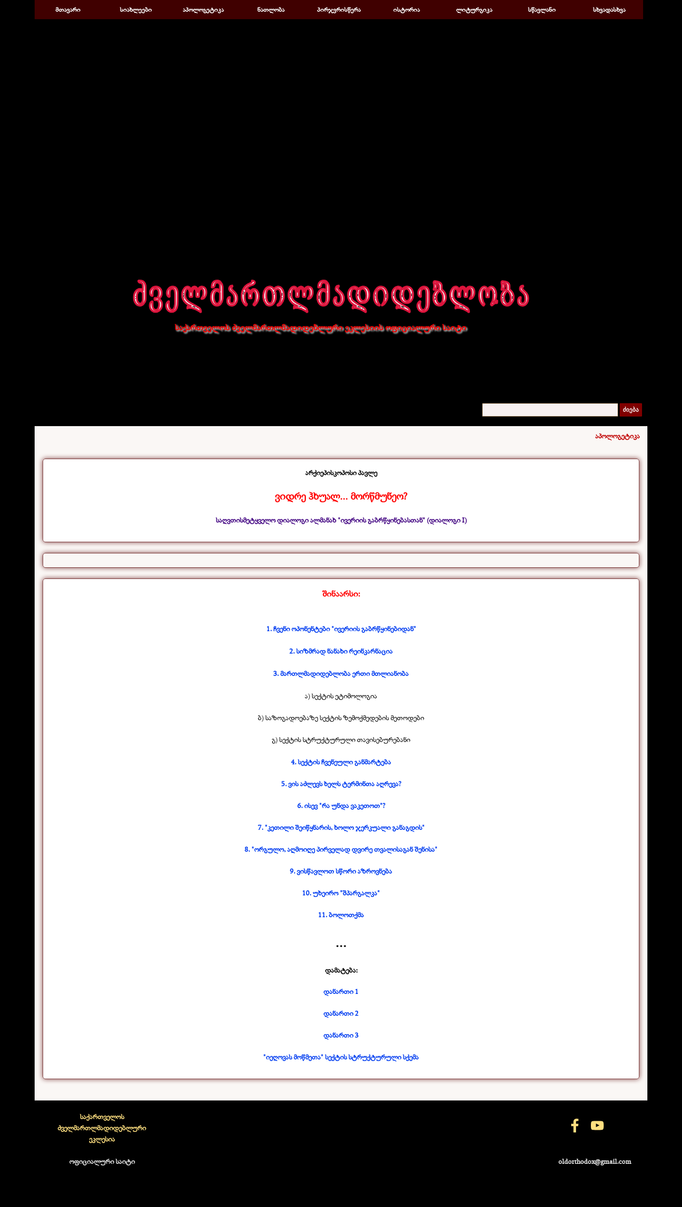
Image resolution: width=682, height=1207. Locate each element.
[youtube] (597, 1125)
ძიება (631, 410)
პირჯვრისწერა (339, 9)
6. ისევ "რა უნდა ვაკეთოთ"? (341, 805)
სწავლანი (542, 9)
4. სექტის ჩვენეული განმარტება (341, 761)
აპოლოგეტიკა (203, 9)
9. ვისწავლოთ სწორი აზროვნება (341, 871)
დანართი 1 (341, 991)
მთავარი (67, 9)
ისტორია (406, 9)
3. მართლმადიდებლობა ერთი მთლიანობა (341, 673)
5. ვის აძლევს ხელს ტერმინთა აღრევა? (341, 783)
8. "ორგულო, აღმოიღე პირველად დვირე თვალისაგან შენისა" (341, 849)
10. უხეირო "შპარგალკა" (341, 893)
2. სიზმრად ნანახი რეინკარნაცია (341, 651)
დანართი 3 (341, 1035)
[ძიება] (550, 410)
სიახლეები (136, 9)
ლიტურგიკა (474, 9)
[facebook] (575, 1125)
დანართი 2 (341, 1013)
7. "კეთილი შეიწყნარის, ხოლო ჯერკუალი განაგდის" (341, 827)
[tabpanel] (341, 496)
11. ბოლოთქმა (341, 914)
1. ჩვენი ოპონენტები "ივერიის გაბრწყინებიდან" (341, 628)
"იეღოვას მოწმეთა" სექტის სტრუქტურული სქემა (341, 1057)
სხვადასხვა (609, 9)
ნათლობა (271, 9)
